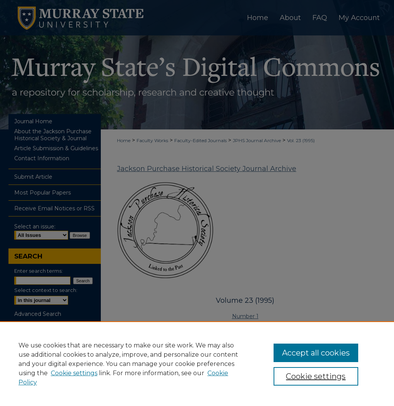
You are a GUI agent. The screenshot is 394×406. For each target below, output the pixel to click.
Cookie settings (74, 373)
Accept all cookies (316, 352)
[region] (197, 363)
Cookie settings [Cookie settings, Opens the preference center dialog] (316, 376)
